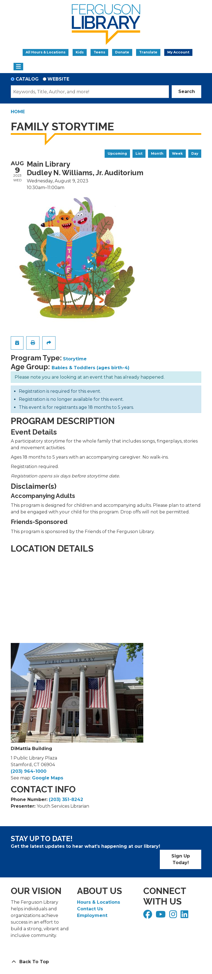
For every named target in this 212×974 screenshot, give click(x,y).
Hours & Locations (98, 902)
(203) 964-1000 (28, 771)
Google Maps (47, 778)
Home (18, 111)
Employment (92, 915)
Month (157, 153)
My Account (178, 52)
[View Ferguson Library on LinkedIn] (185, 916)
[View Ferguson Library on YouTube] (161, 916)
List (139, 153)
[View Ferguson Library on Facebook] (148, 916)
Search (186, 91)
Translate (148, 52)
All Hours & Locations (45, 52)
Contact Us (90, 908)
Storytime (75, 358)
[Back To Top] (106, 961)
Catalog (27, 79)
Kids (80, 52)
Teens (99, 52)
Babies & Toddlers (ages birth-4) (90, 367)
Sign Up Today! (180, 859)
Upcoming (117, 153)
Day (194, 153)
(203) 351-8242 (66, 799)
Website (58, 79)
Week (177, 153)
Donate (122, 52)
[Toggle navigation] (18, 67)
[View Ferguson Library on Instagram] (173, 916)
